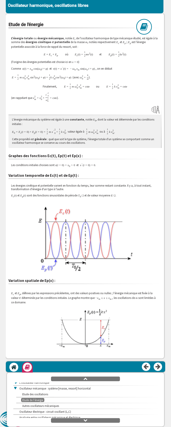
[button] (85, 331)
